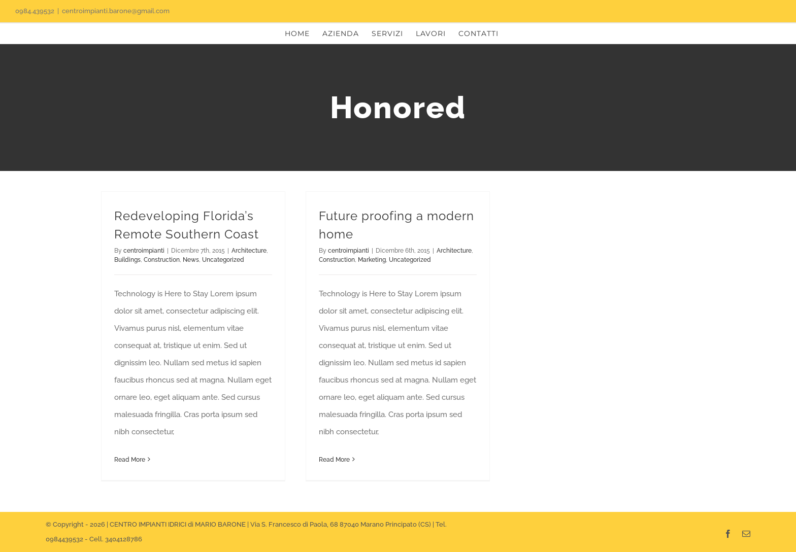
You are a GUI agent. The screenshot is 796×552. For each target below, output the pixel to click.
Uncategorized (223, 259)
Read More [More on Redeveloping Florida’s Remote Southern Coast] (129, 459)
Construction (162, 259)
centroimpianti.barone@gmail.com (116, 11)
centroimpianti (143, 250)
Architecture (249, 250)
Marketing (372, 259)
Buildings (127, 259)
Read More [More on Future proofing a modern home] (334, 459)
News (191, 259)
